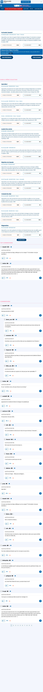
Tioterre (8, 453)
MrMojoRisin (5, 560)
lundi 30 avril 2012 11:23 (9, 353)
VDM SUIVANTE (37, 57)
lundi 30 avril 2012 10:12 (5, 250)
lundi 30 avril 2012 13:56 (9, 442)
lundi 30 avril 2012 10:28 (9, 322)
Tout (2, 8)
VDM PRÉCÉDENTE (6, 57)
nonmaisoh (8, 335)
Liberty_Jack (9, 319)
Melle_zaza (9, 366)
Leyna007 (4, 305)
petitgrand (8, 575)
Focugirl (4, 591)
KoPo (7, 425)
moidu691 (4, 396)
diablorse (8, 468)
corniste (4, 545)
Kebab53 (4, 247)
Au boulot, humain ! (7, 32)
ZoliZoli (4, 263)
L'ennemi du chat (6, 194)
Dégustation (4, 225)
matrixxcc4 (5, 411)
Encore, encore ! (21, 239)
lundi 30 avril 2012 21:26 (9, 471)
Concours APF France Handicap (13, 8)
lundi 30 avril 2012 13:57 (9, 369)
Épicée (31, 8)
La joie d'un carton (6, 129)
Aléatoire (25, 8)
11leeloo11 (8, 439)
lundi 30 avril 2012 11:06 (9, 531)
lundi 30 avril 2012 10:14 (6, 594)
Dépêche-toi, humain (7, 162)
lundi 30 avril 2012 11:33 (9, 579)
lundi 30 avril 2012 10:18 (6, 266)
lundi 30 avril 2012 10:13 (5, 563)
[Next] (31, 625)
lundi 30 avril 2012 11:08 (9, 428)
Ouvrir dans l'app (26, 1)
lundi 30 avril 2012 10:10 (6, 309)
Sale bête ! (4, 84)
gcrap (3, 483)
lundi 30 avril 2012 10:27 (9, 517)
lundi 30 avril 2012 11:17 (9, 338)
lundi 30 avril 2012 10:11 (5, 399)
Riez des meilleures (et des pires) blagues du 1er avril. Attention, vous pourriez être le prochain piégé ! (20, 52)
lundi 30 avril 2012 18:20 (9, 457)
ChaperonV (9, 350)
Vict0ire (4, 381)
